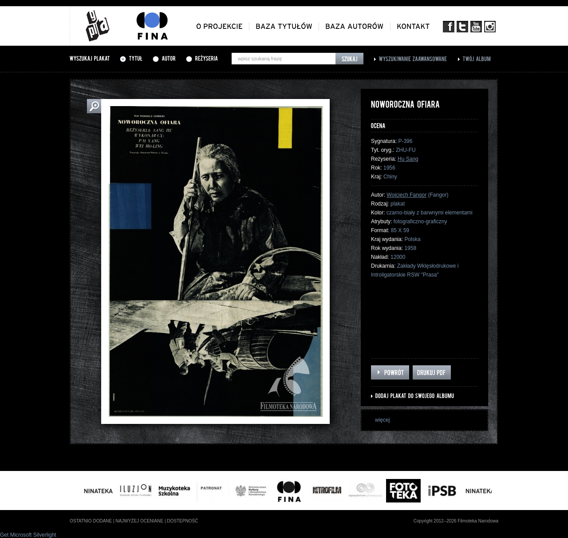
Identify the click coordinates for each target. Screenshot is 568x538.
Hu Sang (408, 159)
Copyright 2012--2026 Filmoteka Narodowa (456, 520)
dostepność (182, 520)
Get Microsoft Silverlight (28, 535)
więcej (382, 420)
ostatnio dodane (91, 520)
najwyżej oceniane (139, 520)
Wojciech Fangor (406, 195)
